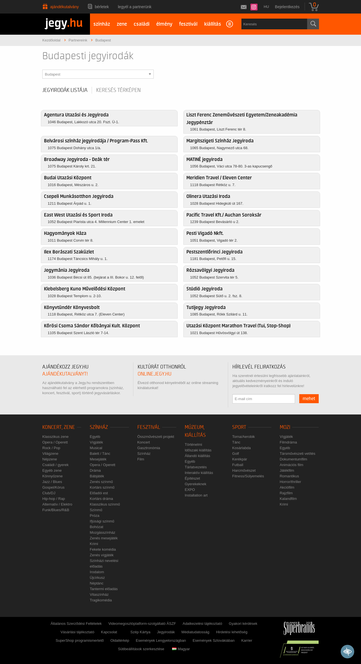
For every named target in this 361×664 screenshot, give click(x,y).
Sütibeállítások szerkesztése (141, 649)
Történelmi (193, 444)
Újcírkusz (97, 577)
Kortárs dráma (101, 499)
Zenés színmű (101, 482)
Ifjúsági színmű (102, 521)
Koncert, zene (58, 427)
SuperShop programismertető (80, 640)
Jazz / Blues (52, 482)
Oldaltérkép (119, 640)
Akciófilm (287, 487)
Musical (96, 448)
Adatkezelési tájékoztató (202, 623)
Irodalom (97, 572)
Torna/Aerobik (243, 436)
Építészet (192, 478)
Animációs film (291, 465)
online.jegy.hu (154, 374)
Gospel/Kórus (53, 487)
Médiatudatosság (195, 632)
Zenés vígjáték (102, 555)
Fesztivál (148, 427)
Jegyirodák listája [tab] (64, 90)
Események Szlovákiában (214, 640)
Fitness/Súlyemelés (248, 476)
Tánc (236, 442)
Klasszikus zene (55, 436)
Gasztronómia (148, 448)
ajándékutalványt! (65, 374)
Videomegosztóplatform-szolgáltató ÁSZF (142, 623)
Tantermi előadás (104, 589)
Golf (235, 453)
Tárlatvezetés (196, 467)
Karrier (246, 640)
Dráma (95, 470)
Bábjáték (97, 476)
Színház (99, 427)
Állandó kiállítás (197, 456)
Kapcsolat (109, 632)
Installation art (196, 495)
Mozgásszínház (102, 532)
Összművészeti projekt (155, 436)
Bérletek (102, 7)
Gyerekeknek (195, 484)
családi (141, 24)
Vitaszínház (99, 594)
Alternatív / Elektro (57, 504)
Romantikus (289, 476)
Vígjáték (96, 442)
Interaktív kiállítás (199, 473)
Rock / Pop (51, 448)
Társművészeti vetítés (297, 453)
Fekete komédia (103, 549)
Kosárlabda (241, 448)
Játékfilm (287, 470)
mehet (309, 398)
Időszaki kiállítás (198, 450)
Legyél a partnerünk (134, 7)
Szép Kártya (140, 632)
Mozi (285, 427)
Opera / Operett (55, 442)
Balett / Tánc (100, 453)
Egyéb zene (52, 470)
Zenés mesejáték (104, 538)
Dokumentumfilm (293, 459)
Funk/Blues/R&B (55, 510)
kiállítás (212, 24)
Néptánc (96, 583)
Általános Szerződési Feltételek (76, 623)
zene (122, 24)
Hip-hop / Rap (53, 499)
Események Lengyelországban (161, 640)
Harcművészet (244, 470)
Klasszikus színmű (105, 504)
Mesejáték (98, 459)
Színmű (96, 510)
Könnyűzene (52, 476)
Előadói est (99, 493)
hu (266, 7)
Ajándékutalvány (64, 7)
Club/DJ (48, 493)
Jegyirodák (166, 632)
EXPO (190, 489)
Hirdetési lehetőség (231, 632)
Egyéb (95, 436)
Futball (237, 465)
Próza (94, 515)
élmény (164, 24)
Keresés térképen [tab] (118, 90)
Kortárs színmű (102, 487)
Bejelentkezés (287, 7)
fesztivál (188, 24)
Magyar (181, 649)
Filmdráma (288, 442)
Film (140, 459)
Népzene (49, 459)
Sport (239, 427)
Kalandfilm (288, 499)
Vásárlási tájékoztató (77, 632)
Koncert (143, 442)
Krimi (94, 544)
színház (101, 24)
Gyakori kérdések (243, 623)
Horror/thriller (290, 482)
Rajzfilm (286, 493)
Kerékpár (239, 459)
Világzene (50, 453)
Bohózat (96, 527)
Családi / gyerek (55, 465)
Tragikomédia (101, 600)
